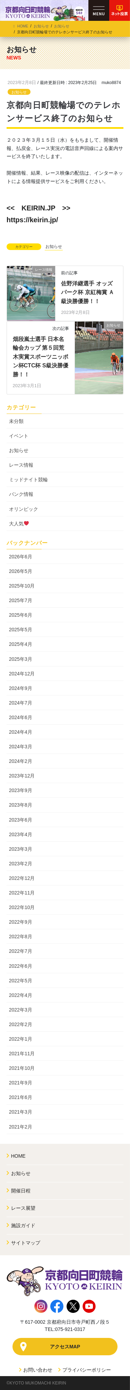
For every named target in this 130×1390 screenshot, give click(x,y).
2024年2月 (20, 761)
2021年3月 (20, 1112)
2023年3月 (20, 849)
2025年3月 (20, 659)
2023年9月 (20, 790)
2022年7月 (20, 951)
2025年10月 (22, 586)
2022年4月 (20, 995)
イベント (18, 436)
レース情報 (21, 465)
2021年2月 (20, 1127)
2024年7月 (20, 703)
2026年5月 (20, 571)
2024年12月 (22, 673)
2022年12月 (22, 878)
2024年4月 (20, 732)
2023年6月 (20, 820)
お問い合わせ (36, 1370)
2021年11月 (22, 1053)
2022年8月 (20, 936)
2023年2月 (20, 863)
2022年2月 (20, 1024)
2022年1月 (20, 1039)
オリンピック (23, 509)
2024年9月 (20, 688)
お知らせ (19, 92)
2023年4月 (20, 834)
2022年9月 (20, 922)
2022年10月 (22, 907)
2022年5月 (20, 980)
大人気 (19, 523)
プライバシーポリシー (84, 1370)
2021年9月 (20, 1082)
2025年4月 (20, 644)
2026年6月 (20, 556)
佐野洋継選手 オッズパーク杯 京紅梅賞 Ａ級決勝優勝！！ (87, 292)
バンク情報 (21, 494)
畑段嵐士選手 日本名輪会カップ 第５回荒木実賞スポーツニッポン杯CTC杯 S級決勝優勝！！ (40, 356)
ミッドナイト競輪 (28, 479)
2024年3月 (20, 746)
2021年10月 (22, 1068)
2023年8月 (20, 805)
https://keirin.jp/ (32, 220)
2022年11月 (22, 893)
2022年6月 (20, 966)
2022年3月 (20, 1010)
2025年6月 (20, 615)
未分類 (16, 421)
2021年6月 (20, 1097)
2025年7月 (20, 600)
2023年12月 (22, 776)
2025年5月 (20, 629)
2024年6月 (20, 717)
